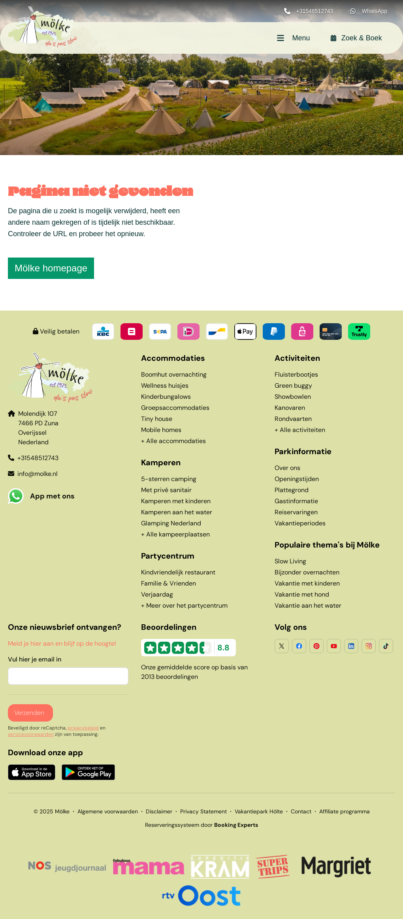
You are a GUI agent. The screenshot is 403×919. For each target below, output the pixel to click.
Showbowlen (293, 396)
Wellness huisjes (164, 385)
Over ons (287, 468)
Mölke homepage (51, 268)
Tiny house (156, 419)
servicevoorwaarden (31, 734)
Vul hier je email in (34, 659)
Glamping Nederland (171, 523)
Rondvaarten (293, 419)
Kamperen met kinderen (176, 501)
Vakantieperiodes (300, 523)
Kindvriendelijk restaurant (178, 572)
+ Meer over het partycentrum (184, 605)
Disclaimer (159, 811)
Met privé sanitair (166, 490)
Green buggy (293, 385)
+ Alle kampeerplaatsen (175, 534)
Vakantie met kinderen (307, 583)
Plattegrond (292, 490)
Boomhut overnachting (174, 374)
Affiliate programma (344, 811)
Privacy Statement (203, 811)
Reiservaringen (296, 512)
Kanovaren (290, 408)
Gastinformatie (296, 501)
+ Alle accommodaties (173, 441)
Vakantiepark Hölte (259, 811)
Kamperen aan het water (176, 512)
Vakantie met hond (302, 594)
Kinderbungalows (166, 396)
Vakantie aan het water (308, 605)
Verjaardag (157, 594)
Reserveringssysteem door (201, 824)
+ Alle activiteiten (300, 430)
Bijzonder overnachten (307, 572)
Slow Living (290, 561)
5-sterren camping (168, 479)
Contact (301, 811)
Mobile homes (161, 430)
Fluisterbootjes (296, 374)
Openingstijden (297, 479)
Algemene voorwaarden (107, 811)
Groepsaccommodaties (175, 408)
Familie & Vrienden (168, 583)
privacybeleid (83, 728)
